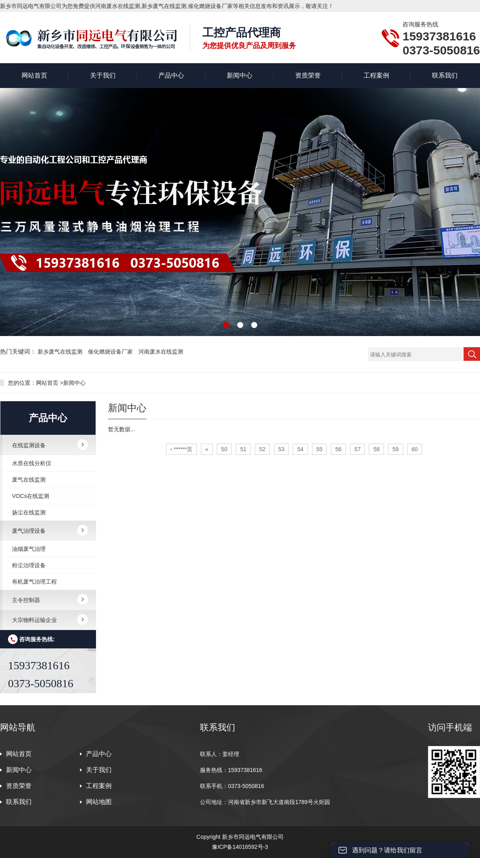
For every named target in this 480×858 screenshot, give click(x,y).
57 (357, 449)
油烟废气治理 (29, 549)
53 (281, 449)
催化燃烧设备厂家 (111, 351)
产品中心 (171, 75)
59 (395, 449)
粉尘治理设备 (29, 565)
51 (243, 449)
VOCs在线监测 (30, 496)
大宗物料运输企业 (34, 620)
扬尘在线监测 (29, 512)
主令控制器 (26, 600)
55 (319, 449)
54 (300, 449)
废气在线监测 (29, 479)
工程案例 (376, 75)
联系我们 (445, 75)
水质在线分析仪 (31, 463)
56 (338, 449)
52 (262, 449)
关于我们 (103, 75)
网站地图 (99, 801)
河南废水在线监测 (160, 351)
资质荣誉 (308, 75)
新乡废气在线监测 (61, 351)
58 (376, 449)
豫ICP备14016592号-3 (240, 847)
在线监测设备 (29, 445)
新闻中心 (239, 75)
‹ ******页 (181, 449)
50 (224, 449)
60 (415, 449)
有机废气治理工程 (34, 581)
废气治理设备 (29, 531)
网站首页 (34, 75)
